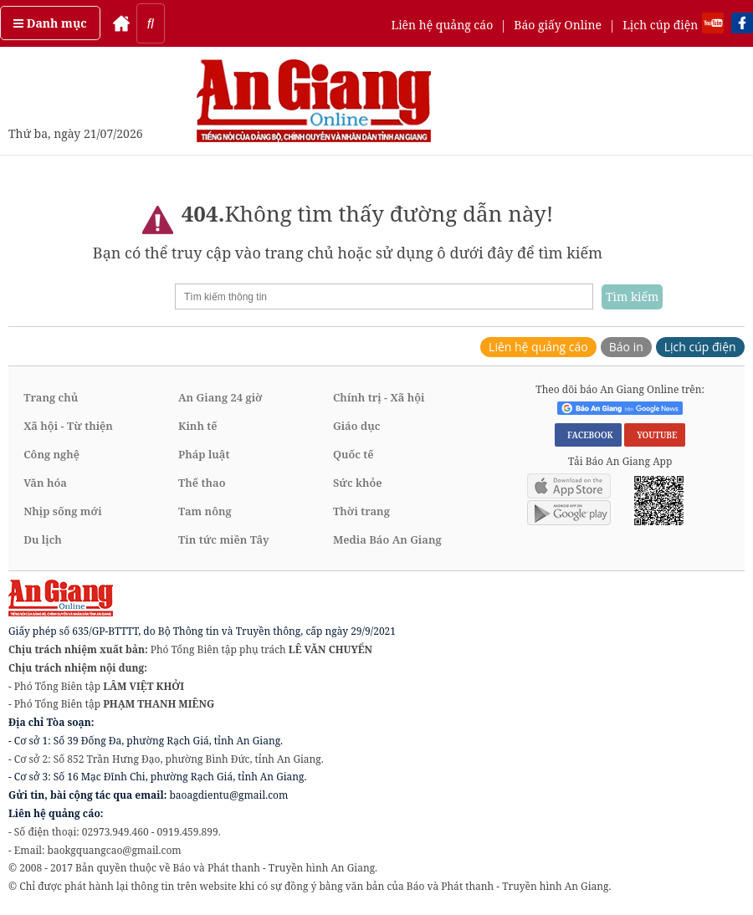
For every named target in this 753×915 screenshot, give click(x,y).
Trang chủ (50, 397)
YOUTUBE (655, 435)
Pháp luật (203, 454)
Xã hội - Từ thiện (68, 425)
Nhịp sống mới (62, 511)
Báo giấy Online (558, 25)
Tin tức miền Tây (223, 539)
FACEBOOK (588, 435)
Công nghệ (51, 454)
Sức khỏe (357, 482)
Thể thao (201, 482)
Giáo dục (356, 425)
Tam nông (205, 511)
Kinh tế (198, 425)
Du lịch (42, 539)
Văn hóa (45, 482)
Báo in (626, 347)
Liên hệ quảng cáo (442, 25)
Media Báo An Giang (387, 539)
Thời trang (361, 511)
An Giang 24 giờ (220, 397)
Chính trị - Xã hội (378, 397)
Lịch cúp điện (660, 25)
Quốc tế (353, 454)
